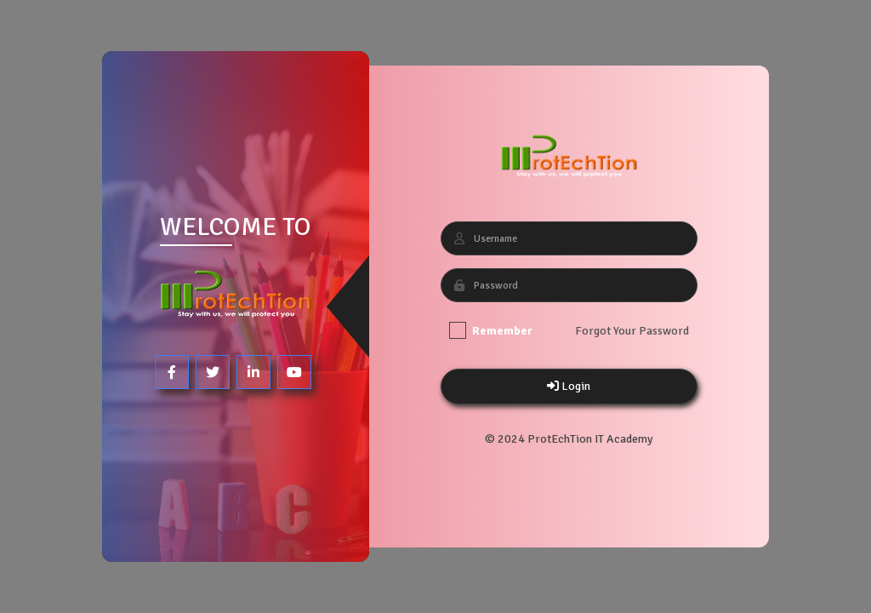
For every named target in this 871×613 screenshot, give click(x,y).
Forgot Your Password (631, 331)
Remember (490, 330)
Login (568, 386)
